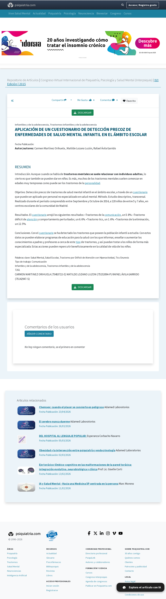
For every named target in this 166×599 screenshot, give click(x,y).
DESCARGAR (82, 112)
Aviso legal (130, 581)
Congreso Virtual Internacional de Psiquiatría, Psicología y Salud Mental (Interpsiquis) (97, 80)
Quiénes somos (132, 557)
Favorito (129, 100)
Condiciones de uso (134, 594)
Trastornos (12, 562)
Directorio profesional (96, 553)
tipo (78, 242)
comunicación (113, 215)
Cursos (127, 13)
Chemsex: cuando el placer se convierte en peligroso (71, 407)
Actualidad (39, 13)
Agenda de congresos (96, 581)
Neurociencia (86, 13)
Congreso (115, 13)
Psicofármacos (53, 562)
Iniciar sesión (52, 585)
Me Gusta (86, 100)
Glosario (50, 557)
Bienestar (102, 13)
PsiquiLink (90, 557)
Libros (49, 575)
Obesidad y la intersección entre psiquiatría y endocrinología (77, 450)
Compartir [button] (61, 100)
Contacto (129, 570)
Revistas (50, 570)
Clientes (129, 562)
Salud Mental (13, 566)
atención (32, 219)
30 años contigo (132, 553)
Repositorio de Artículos (23, 80)
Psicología (70, 13)
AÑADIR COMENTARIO (39, 333)
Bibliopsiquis (52, 566)
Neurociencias (14, 570)
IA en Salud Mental (19, 13)
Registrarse (52, 590)
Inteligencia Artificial (17, 575)
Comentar (109, 100)
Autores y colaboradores (98, 562)
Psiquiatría (54, 13)
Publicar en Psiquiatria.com (99, 585)
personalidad (92, 183)
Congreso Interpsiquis (96, 577)
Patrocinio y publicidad (136, 566)
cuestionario (140, 192)
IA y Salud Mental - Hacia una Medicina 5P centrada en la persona (78, 483)
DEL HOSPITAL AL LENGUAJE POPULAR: (63, 436)
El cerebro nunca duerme (54, 421)
